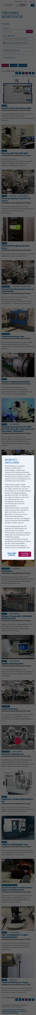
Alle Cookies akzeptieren (24, 554)
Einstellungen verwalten (11, 554)
